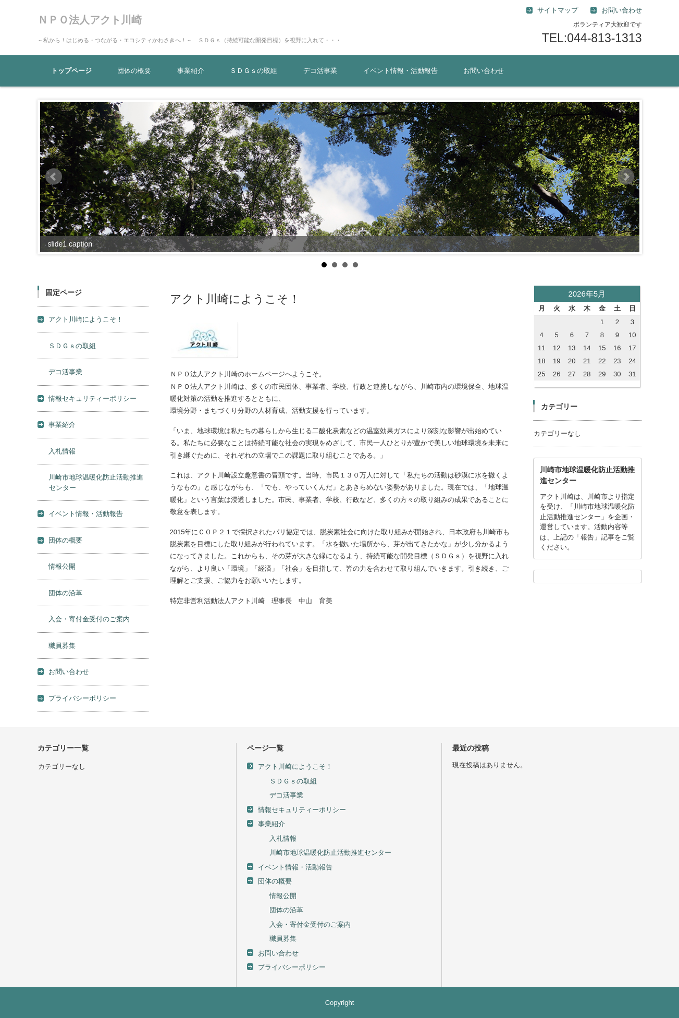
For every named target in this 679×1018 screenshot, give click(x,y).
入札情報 (62, 451)
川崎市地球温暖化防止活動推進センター (330, 852)
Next (626, 176)
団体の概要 (134, 71)
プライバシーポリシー (82, 698)
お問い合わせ (483, 71)
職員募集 (62, 645)
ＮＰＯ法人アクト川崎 (90, 20)
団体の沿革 (65, 593)
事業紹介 (190, 71)
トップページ (71, 71)
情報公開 (62, 566)
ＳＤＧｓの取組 (253, 71)
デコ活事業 (320, 71)
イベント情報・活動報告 (400, 71)
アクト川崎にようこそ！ (85, 319)
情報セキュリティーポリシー (92, 398)
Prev (53, 176)
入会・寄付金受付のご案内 (89, 619)
